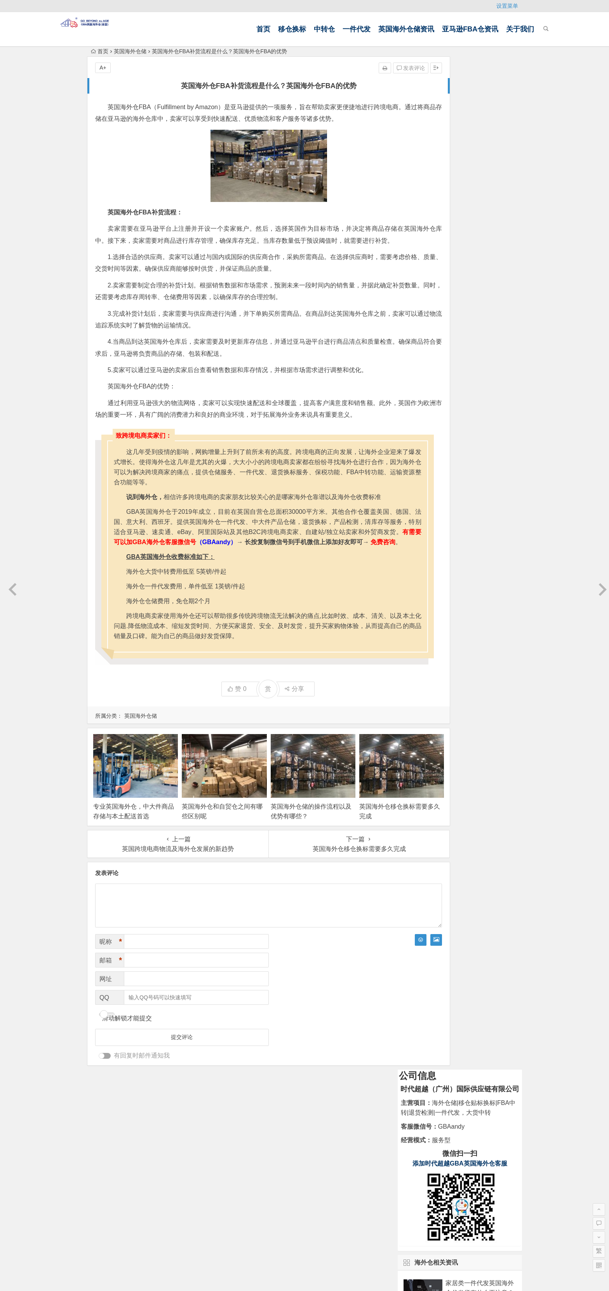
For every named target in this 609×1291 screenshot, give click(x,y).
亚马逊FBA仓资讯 (438, 29)
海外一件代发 (323, 1146)
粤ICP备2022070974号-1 (406, 1240)
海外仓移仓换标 (261, 1168)
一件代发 (325, 29)
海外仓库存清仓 (326, 1168)
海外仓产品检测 (261, 1157)
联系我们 (106, 1132)
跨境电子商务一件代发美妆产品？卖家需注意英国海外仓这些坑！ (479, 386)
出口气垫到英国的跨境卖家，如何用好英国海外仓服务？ (479, 351)
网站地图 (304, 1278)
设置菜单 (507, 6)
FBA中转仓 (319, 1157)
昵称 (110, 987)
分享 (266, 744)
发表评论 (353, 68)
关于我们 (488, 29)
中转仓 (292, 29)
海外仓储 (252, 1146)
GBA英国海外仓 (138, 1193)
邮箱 (110, 1005)
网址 (105, 1024)
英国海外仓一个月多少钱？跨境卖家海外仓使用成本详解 (479, 421)
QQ (104, 1042)
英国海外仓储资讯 (374, 29)
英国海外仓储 (130, 51)
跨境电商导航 (181, 1193)
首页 (231, 29)
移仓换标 (260, 29)
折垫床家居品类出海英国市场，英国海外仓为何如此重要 (479, 315)
